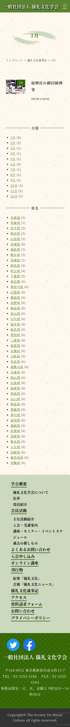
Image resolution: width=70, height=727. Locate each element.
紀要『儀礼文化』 (27, 578)
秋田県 (15, 233)
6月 (12, 164)
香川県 (15, 415)
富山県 (15, 313)
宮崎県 (15, 452)
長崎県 (15, 436)
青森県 (15, 223)
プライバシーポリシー (30, 617)
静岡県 (15, 298)
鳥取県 (15, 393)
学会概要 (19, 484)
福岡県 (15, 426)
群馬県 (15, 265)
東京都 (15, 281)
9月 (12, 180)
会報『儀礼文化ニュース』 (34, 584)
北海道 (15, 217)
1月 (12, 137)
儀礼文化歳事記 (25, 590)
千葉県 (15, 276)
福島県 (15, 249)
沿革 (16, 498)
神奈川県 (16, 287)
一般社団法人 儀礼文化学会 (31, 7)
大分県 (15, 447)
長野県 (15, 303)
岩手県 (15, 228)
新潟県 (15, 308)
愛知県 (15, 335)
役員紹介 (20, 504)
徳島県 (15, 404)
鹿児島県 (16, 457)
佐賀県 (15, 431)
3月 (12, 148)
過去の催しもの (25, 543)
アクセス (19, 597)
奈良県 (15, 361)
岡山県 (15, 378)
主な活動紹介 (23, 519)
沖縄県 (15, 463)
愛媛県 (15, 409)
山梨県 (15, 292)
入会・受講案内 (25, 525)
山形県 (15, 239)
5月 (12, 159)
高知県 (15, 420)
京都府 (15, 351)
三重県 (15, 340)
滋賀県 (15, 345)
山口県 (15, 399)
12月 (13, 196)
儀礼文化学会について (31, 492)
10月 (13, 185)
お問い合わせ (23, 611)
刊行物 (17, 569)
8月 (12, 175)
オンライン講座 (24, 563)
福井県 (15, 324)
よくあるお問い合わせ (30, 549)
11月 (13, 191)
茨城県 (15, 260)
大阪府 (15, 356)
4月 (12, 153)
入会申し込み (23, 556)
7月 (12, 169)
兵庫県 (15, 372)
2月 (12, 143)
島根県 (15, 388)
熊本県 (15, 441)
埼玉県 (15, 271)
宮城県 (15, 244)
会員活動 (19, 510)
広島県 (15, 383)
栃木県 (15, 255)
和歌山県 (16, 367)
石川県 (15, 319)
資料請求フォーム (26, 604)
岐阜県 (15, 329)
